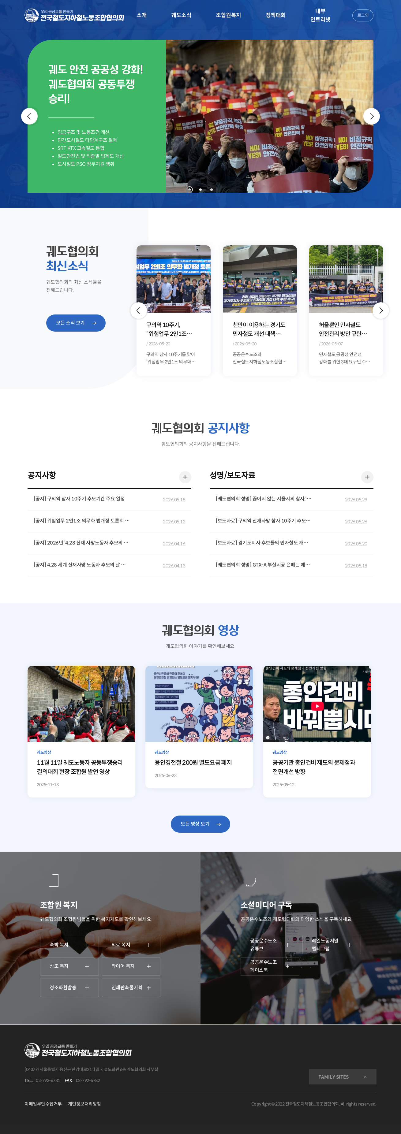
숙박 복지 (69, 945)
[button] (138, 310)
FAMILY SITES (333, 1077)
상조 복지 (69, 966)
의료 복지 (131, 945)
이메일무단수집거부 (43, 1104)
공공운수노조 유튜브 (270, 945)
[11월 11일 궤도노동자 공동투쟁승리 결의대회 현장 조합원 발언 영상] (81, 732)
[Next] (371, 116)
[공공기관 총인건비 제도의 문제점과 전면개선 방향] (317, 732)
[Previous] (29, 116)
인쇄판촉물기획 (131, 987)
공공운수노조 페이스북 (270, 966)
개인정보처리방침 (84, 1104)
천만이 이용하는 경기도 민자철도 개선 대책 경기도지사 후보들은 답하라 (345, 330)
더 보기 (183, 476)
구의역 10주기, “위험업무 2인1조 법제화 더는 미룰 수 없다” (254, 330)
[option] (174, 310)
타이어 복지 (131, 966)
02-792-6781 (48, 1080)
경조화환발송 (69, 987)
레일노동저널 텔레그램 (332, 945)
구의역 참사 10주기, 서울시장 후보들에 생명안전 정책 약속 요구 (173, 330)
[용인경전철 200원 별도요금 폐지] (199, 727)
